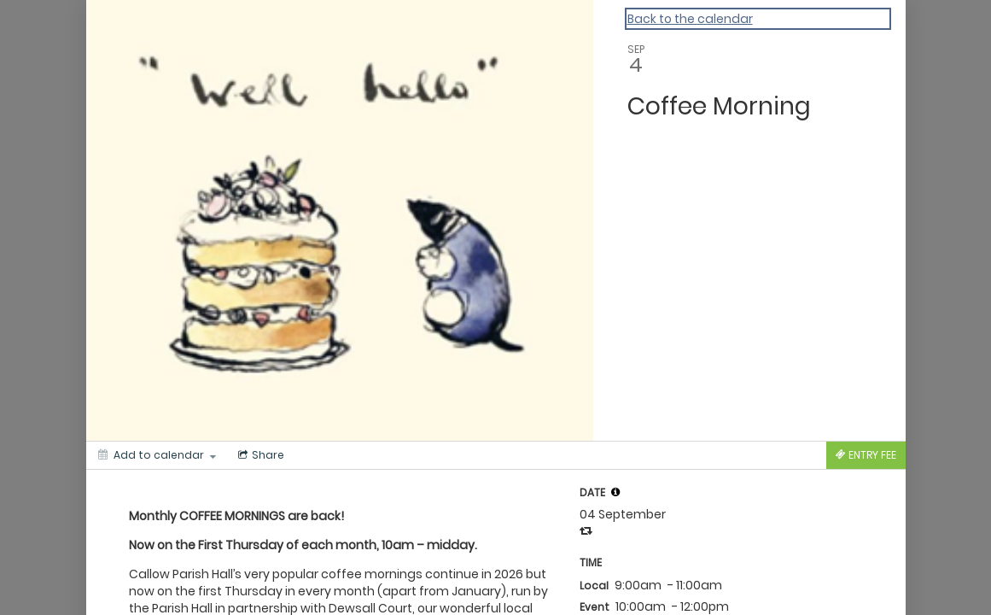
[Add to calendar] (157, 455)
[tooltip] (615, 492)
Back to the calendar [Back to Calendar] (690, 18)
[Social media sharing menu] (259, 455)
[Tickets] (866, 455)
